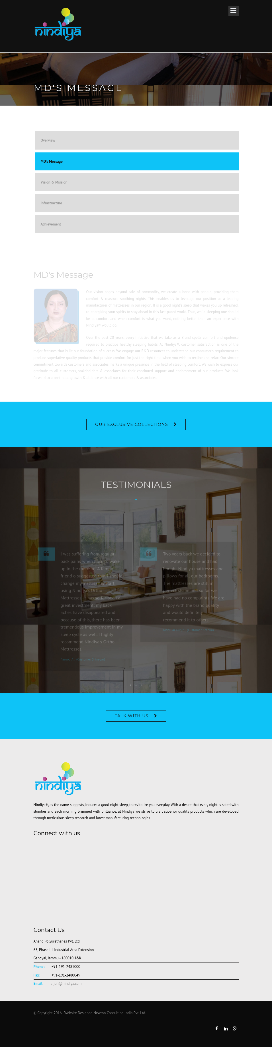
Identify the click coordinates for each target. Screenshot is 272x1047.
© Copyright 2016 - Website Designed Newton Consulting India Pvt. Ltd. (90, 1012)
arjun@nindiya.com (66, 983)
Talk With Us (131, 715)
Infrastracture (51, 203)
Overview (48, 140)
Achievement (51, 224)
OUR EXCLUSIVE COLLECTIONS (131, 424)
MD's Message (52, 161)
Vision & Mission (54, 182)
